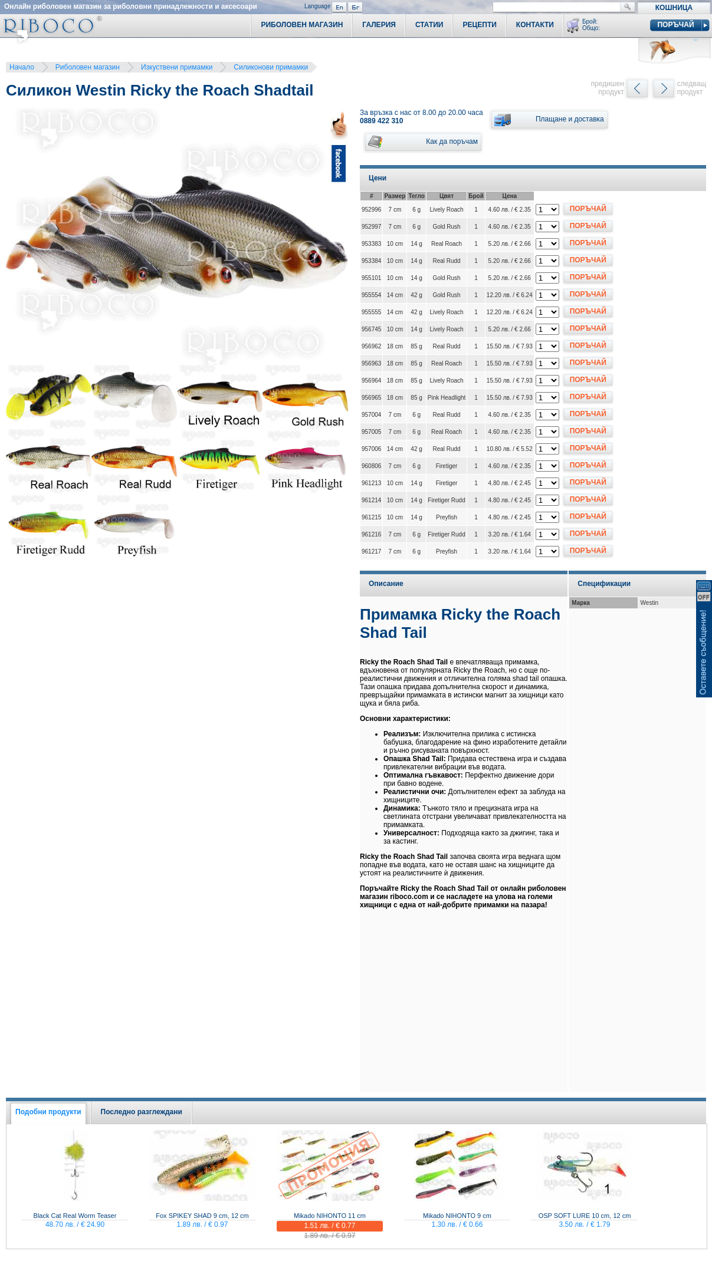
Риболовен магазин (87, 67)
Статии (429, 25)
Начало (21, 67)
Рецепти (479, 25)
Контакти (535, 25)
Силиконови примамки (271, 67)
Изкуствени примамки (176, 67)
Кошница (674, 8)
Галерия (379, 25)
